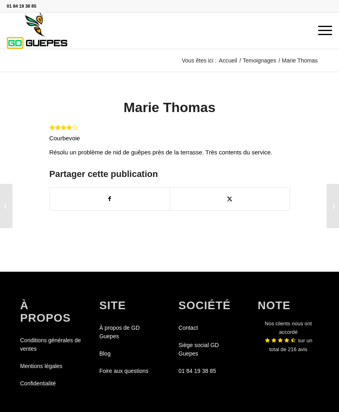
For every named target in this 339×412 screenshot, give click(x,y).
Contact (188, 328)
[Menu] (321, 30)
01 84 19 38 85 (21, 6)
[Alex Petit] (6, 206)
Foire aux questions (123, 371)
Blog (105, 353)
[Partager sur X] (230, 199)
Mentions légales (41, 366)
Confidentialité (38, 383)
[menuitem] (321, 30)
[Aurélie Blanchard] (333, 206)
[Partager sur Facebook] (110, 199)
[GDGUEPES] (37, 30)
